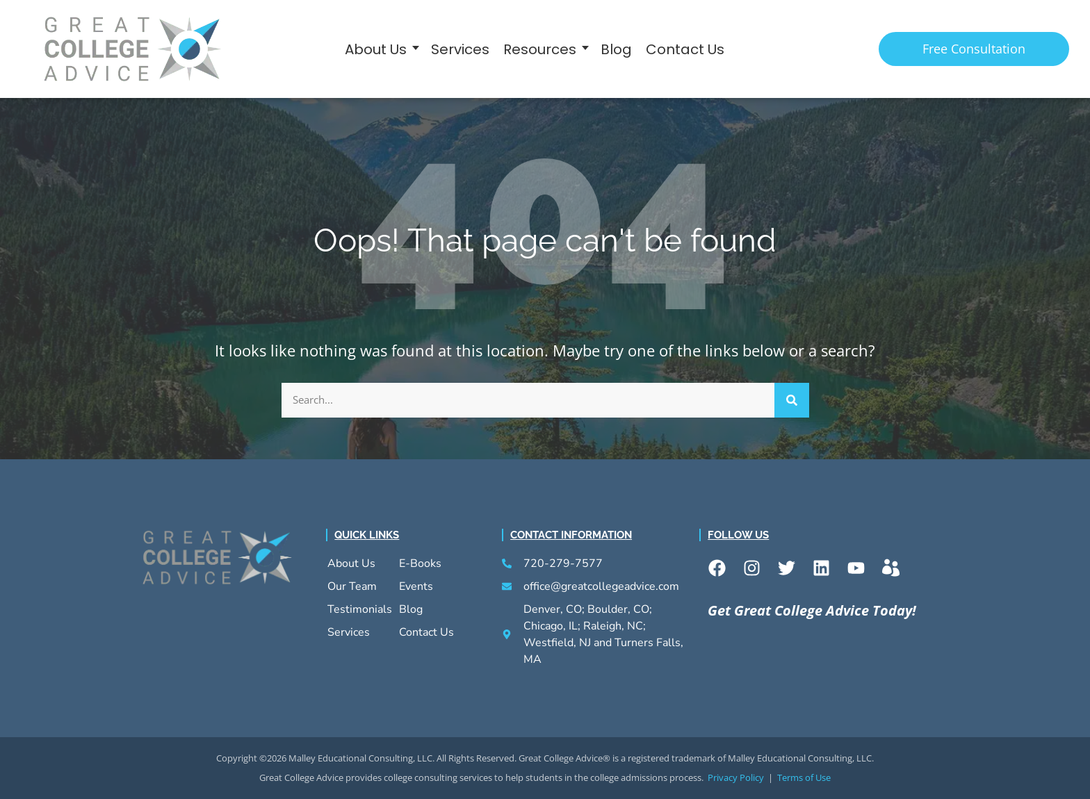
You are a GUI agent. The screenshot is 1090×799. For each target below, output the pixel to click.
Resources (539, 49)
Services (460, 49)
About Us (376, 49)
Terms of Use (804, 777)
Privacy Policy (736, 777)
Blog (616, 49)
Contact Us (685, 49)
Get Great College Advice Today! (812, 609)
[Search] (791, 399)
